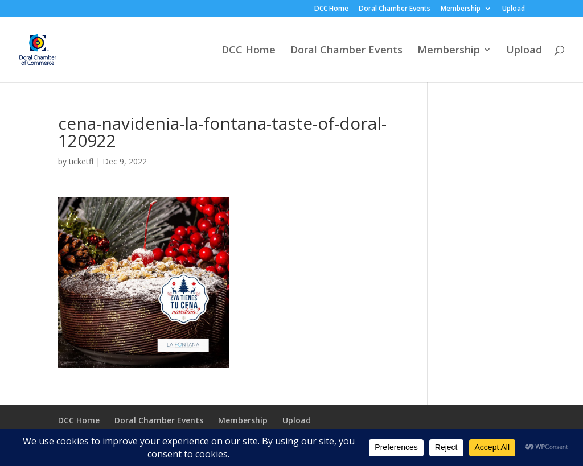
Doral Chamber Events (394, 9)
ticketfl (81, 161)
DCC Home (331, 9)
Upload (513, 9)
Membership (461, 9)
